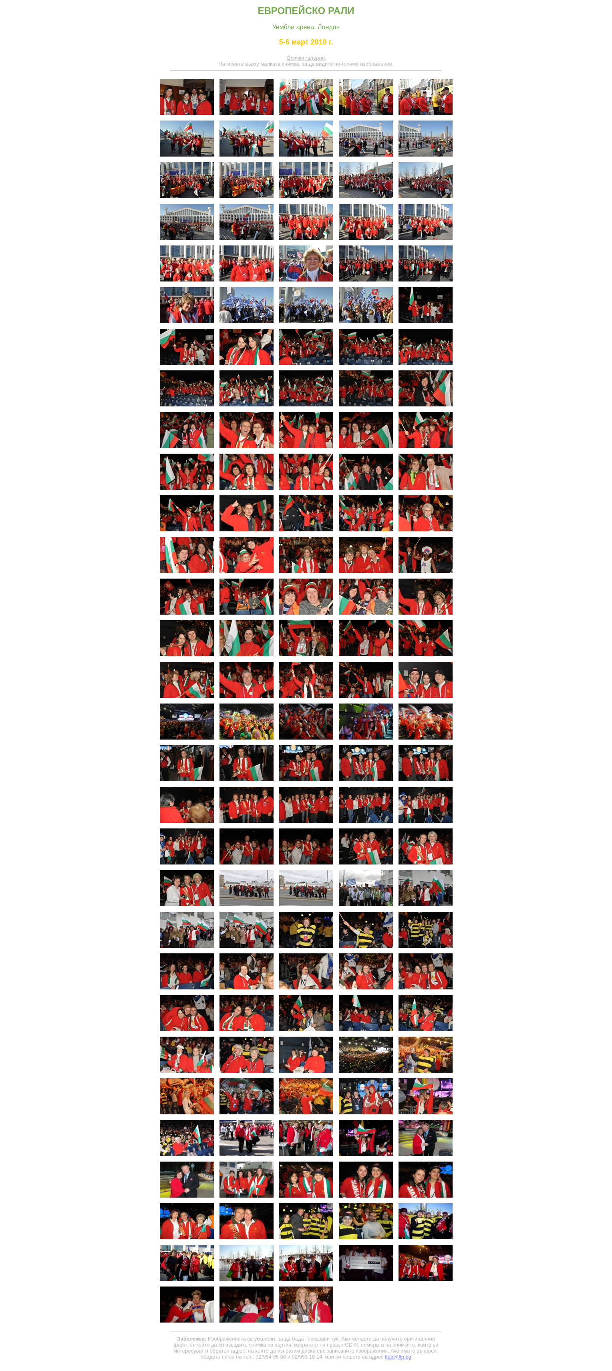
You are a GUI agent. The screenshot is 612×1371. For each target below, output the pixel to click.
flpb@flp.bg (398, 1357)
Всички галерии (306, 58)
